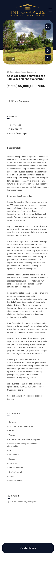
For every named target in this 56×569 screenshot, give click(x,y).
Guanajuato (21, 72)
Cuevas (12, 72)
